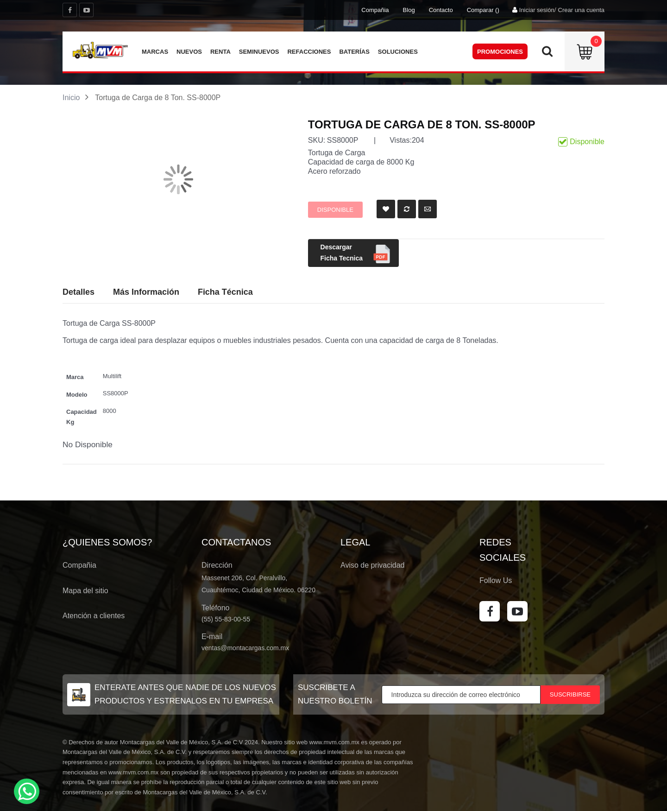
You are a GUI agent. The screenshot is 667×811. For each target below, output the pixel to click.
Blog (409, 9)
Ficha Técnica (225, 292)
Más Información (146, 292)
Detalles (78, 292)
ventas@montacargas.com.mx (245, 648)
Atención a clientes (94, 616)
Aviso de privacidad (372, 565)
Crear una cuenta (581, 9)
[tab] (225, 292)
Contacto (441, 9)
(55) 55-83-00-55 (225, 619)
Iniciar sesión (536, 9)
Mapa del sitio (85, 591)
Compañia (375, 9)
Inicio (71, 97)
